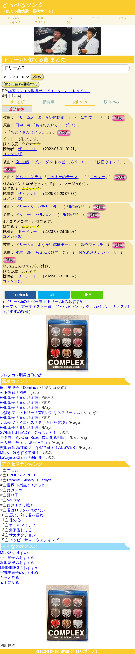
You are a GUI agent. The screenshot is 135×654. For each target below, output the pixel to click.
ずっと (12, 470)
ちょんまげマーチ (51, 252)
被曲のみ (80, 102)
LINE (87, 295)
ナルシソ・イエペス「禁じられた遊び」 (34, 423)
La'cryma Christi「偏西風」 (23, 457)
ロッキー (97, 177)
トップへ (9, 307)
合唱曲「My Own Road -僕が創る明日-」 (35, 438)
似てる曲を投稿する (20, 84)
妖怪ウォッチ (92, 117)
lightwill (62, 651)
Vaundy (13, 500)
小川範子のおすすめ (17, 558)
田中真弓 (23, 125)
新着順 (48, 102)
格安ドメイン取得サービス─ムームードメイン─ (49, 91)
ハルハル (43, 215)
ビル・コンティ (29, 177)
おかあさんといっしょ (97, 252)
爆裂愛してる (20, 530)
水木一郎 (23, 252)
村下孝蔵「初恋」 (15, 393)
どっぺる (13, 20)
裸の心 (15, 520)
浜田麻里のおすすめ (17, 563)
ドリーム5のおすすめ (65, 302)
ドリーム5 (24, 117)
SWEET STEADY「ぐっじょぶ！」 (30, 433)
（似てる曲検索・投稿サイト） (28, 11)
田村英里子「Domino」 (20, 388)
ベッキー (23, 215)
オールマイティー (24, 525)
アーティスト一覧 (36, 307)
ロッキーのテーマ (62, 177)
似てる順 (17, 102)
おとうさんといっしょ (30, 132)
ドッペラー (27, 231)
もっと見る (9, 578)
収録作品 (76, 207)
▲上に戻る (9, 583)
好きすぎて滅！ (20, 505)
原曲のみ (111, 102)
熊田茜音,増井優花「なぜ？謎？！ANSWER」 (39, 448)
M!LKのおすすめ (14, 553)
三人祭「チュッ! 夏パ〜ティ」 (26, 443)
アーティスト (67, 20)
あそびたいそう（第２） (57, 125)
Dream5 (22, 162)
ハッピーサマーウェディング (34, 540)
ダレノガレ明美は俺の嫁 (21, 375)
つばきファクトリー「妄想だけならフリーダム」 (42, 413)
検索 (37, 77)
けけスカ (14, 490)
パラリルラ (47, 207)
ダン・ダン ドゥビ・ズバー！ (59, 162)
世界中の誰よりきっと (26, 485)
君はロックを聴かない (26, 510)
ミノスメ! (121, 18)
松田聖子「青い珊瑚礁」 (21, 398)
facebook (20, 295)
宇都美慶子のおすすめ (19, 573)
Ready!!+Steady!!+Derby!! (29, 480)
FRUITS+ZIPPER (22, 475)
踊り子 (12, 495)
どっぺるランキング (72, 307)
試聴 (118, 118)
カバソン (94, 18)
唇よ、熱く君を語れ (26, 515)
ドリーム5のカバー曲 (24, 302)
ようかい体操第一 (53, 117)
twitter (54, 295)
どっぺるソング (23, 5)
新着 (40, 20)
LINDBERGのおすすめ (19, 568)
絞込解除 (17, 109)
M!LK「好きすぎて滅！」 (21, 453)
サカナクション (22, 535)
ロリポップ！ (87, 651)
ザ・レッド (27, 149)
